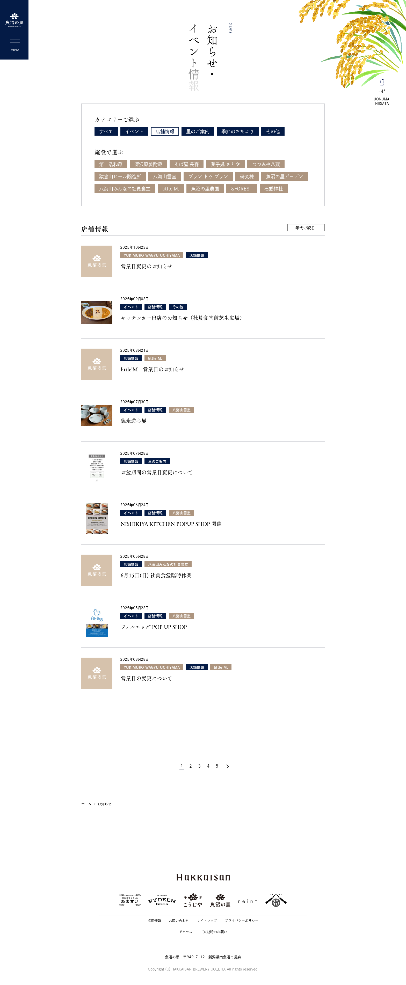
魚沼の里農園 (205, 188)
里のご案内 (197, 131)
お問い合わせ (179, 920)
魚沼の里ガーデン (284, 176)
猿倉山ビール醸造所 (120, 176)
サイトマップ (207, 920)
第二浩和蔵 (110, 164)
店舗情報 (165, 131)
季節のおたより (237, 131)
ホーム (86, 804)
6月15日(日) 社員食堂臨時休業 (156, 575)
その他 (273, 131)
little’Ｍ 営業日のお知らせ (152, 369)
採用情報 (154, 920)
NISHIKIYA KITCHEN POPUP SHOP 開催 (171, 523)
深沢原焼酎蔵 (148, 164)
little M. (170, 188)
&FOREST (241, 188)
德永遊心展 (134, 420)
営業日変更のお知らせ (146, 266)
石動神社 (273, 188)
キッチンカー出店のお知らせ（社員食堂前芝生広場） (183, 317)
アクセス (185, 931)
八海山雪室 (164, 176)
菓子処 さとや (225, 164)
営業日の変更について (146, 678)
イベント (134, 131)
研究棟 (247, 176)
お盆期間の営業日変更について (157, 472)
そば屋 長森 (186, 164)
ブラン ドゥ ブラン (208, 176)
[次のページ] (228, 766)
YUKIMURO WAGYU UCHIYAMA (152, 255)
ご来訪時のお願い (213, 931)
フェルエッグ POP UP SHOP (154, 626)
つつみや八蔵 (266, 164)
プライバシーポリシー (241, 920)
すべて (106, 131)
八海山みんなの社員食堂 (124, 188)
